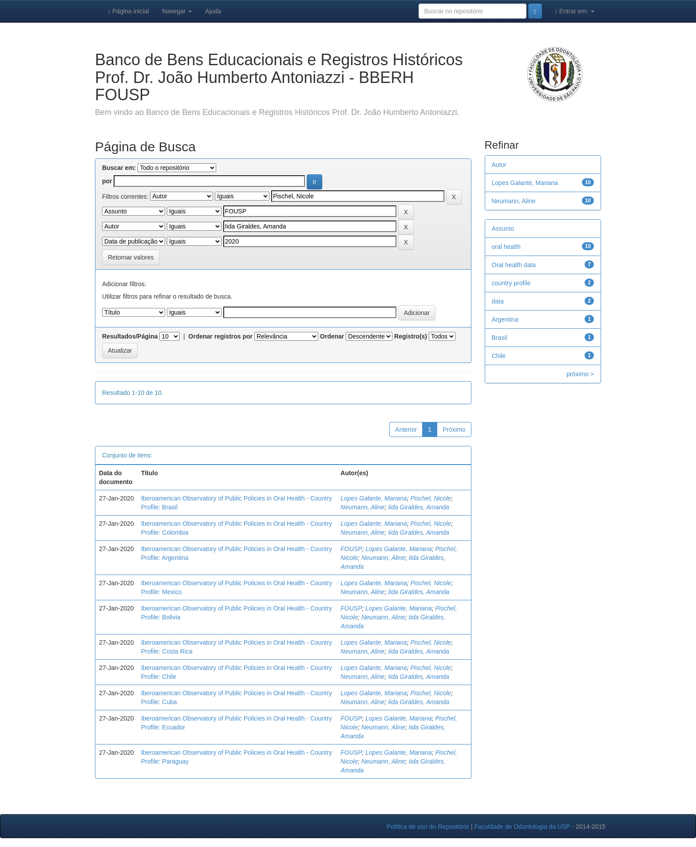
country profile (511, 283)
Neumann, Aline (362, 507)
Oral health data (514, 264)
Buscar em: (119, 167)
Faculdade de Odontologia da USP (522, 826)
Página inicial (128, 11)
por (107, 181)
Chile (499, 355)
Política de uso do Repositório (428, 826)
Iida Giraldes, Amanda (418, 507)
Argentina (505, 319)
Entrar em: (574, 11)
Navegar (177, 11)
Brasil (499, 337)
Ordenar (332, 336)
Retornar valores (131, 257)
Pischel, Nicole (430, 498)
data (498, 301)
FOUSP (351, 548)
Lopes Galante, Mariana (373, 498)
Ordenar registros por (220, 336)
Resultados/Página (130, 336)
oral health (506, 246)
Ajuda (213, 11)
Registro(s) (410, 336)
